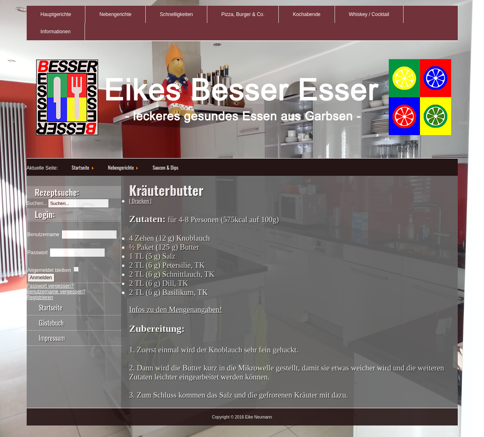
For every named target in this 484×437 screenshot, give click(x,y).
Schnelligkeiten (176, 14)
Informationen (56, 31)
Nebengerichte (115, 14)
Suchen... (37, 203)
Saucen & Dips (166, 167)
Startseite (80, 167)
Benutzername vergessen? (56, 291)
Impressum (52, 338)
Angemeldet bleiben (49, 270)
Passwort (38, 252)
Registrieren (40, 297)
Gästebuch (51, 323)
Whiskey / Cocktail (369, 14)
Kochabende (306, 14)
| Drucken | (140, 200)
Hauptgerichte (56, 14)
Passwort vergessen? (50, 286)
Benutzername (44, 234)
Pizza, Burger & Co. (242, 14)
